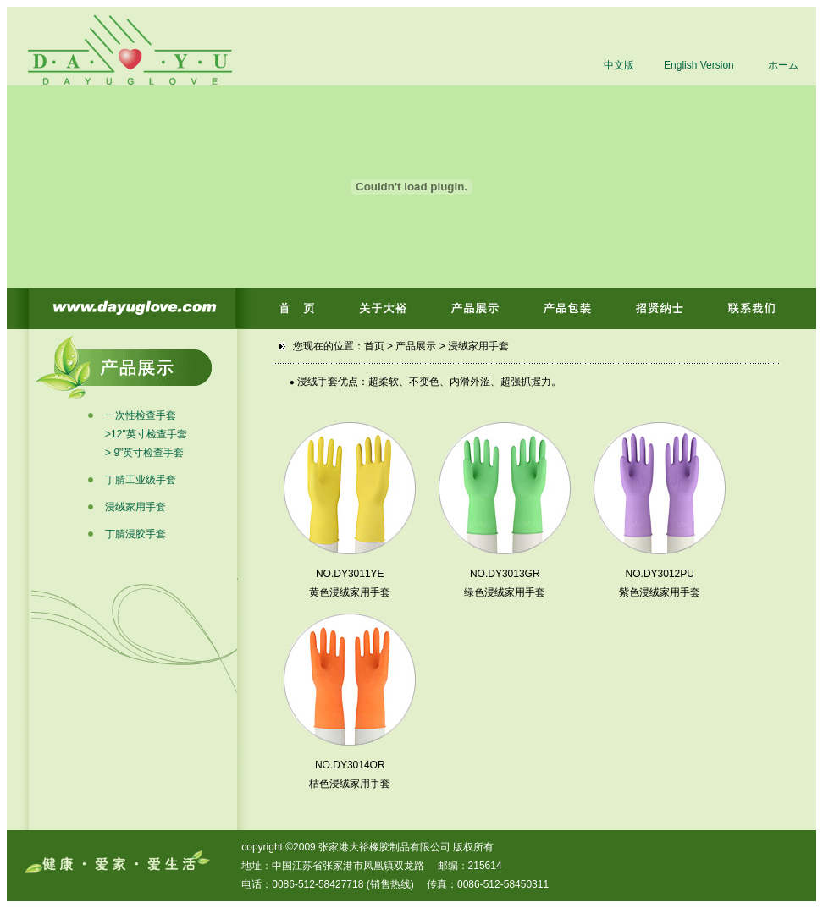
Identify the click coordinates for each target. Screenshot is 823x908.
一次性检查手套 (140, 415)
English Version (699, 65)
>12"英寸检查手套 (146, 434)
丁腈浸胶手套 (135, 534)
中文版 (619, 65)
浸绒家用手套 (135, 507)
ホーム (783, 65)
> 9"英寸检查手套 (144, 453)
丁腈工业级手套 (140, 480)
